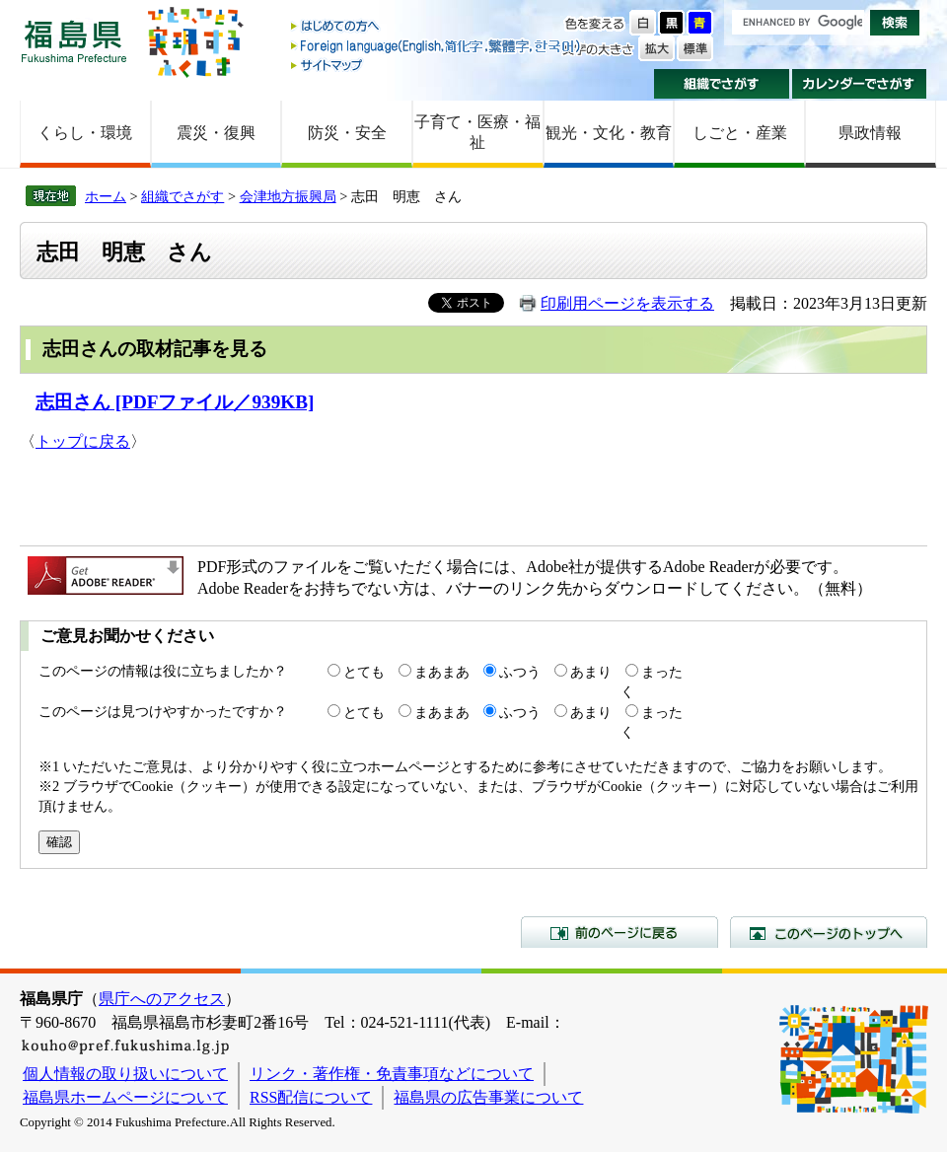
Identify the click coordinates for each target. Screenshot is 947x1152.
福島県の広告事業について (488, 1097)
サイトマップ (437, 64)
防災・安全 (347, 132)
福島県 (74, 41)
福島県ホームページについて (125, 1097)
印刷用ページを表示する (627, 303)
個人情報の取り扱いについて (125, 1073)
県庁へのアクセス (162, 998)
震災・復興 (216, 132)
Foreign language (437, 45)
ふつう (520, 672)
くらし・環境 (84, 132)
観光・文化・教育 (609, 132)
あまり (591, 672)
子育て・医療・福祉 (477, 132)
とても (364, 672)
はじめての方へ (437, 27)
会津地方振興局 (288, 196)
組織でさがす (721, 84)
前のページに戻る (619, 932)
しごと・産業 (739, 132)
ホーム (105, 196)
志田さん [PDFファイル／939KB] (175, 402)
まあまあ (442, 672)
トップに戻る (83, 441)
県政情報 (870, 132)
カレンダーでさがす (859, 84)
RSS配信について (311, 1097)
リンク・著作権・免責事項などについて (392, 1073)
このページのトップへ (828, 932)
